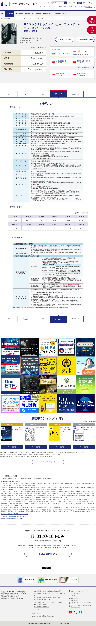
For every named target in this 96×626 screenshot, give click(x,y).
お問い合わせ (51, 7)
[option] (12, 436)
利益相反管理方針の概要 (41, 604)
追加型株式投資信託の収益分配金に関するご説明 (14, 514)
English (91, 3)
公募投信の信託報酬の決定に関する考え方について (15, 518)
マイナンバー (37, 613)
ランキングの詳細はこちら (48, 462)
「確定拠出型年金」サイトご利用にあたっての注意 (48, 602)
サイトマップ (78, 7)
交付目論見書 (60, 73)
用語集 (70, 7)
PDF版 (58, 53)
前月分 (75, 51)
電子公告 (42, 7)
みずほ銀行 (74, 595)
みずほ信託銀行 (75, 598)
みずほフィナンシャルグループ (79, 591)
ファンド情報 (7, 18)
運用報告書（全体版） (84, 61)
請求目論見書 (81, 73)
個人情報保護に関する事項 (41, 607)
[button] (1, 437)
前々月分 (76, 54)
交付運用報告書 (61, 61)
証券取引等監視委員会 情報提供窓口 (44, 616)
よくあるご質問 (62, 7)
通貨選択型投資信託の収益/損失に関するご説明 (14, 516)
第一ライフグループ (76, 593)
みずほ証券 (74, 600)
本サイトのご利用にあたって (42, 600)
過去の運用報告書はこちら (86, 67)
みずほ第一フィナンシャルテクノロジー (82, 603)
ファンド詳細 (12, 447)
